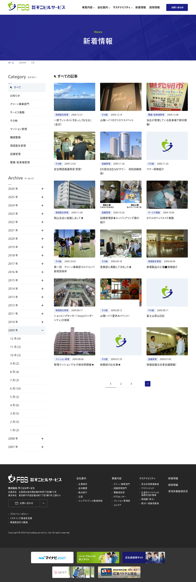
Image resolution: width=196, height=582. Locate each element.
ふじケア (118, 505)
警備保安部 (119, 492)
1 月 (14, 430)
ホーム (11, 62)
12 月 (15, 339)
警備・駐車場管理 (20, 162)
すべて (17, 87)
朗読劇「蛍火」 (148, 499)
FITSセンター (120, 497)
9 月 (14, 364)
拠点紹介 (82, 492)
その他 (13, 121)
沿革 (80, 497)
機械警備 (15, 137)
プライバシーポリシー (19, 514)
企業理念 (82, 484)
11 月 (15, 347)
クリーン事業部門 (19, 104)
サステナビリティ (147, 478)
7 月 (14, 380)
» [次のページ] (146, 383)
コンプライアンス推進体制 (90, 501)
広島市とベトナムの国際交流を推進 (150, 493)
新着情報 (173, 478)
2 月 (14, 422)
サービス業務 (17, 112)
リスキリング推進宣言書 (21, 518)
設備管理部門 (120, 488)
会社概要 (82, 488)
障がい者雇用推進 (150, 503)
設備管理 (15, 154)
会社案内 (81, 478)
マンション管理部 (122, 501)
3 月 (14, 414)
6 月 (15, 389)
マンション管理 (18, 129)
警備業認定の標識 (19, 522)
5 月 (14, 397)
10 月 (15, 355)
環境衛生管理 (18, 146)
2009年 (22, 62)
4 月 (14, 405)
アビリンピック (147, 488)
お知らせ (15, 96)
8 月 (14, 372)
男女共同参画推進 (150, 484)
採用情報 (173, 485)
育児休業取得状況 (178, 491)
